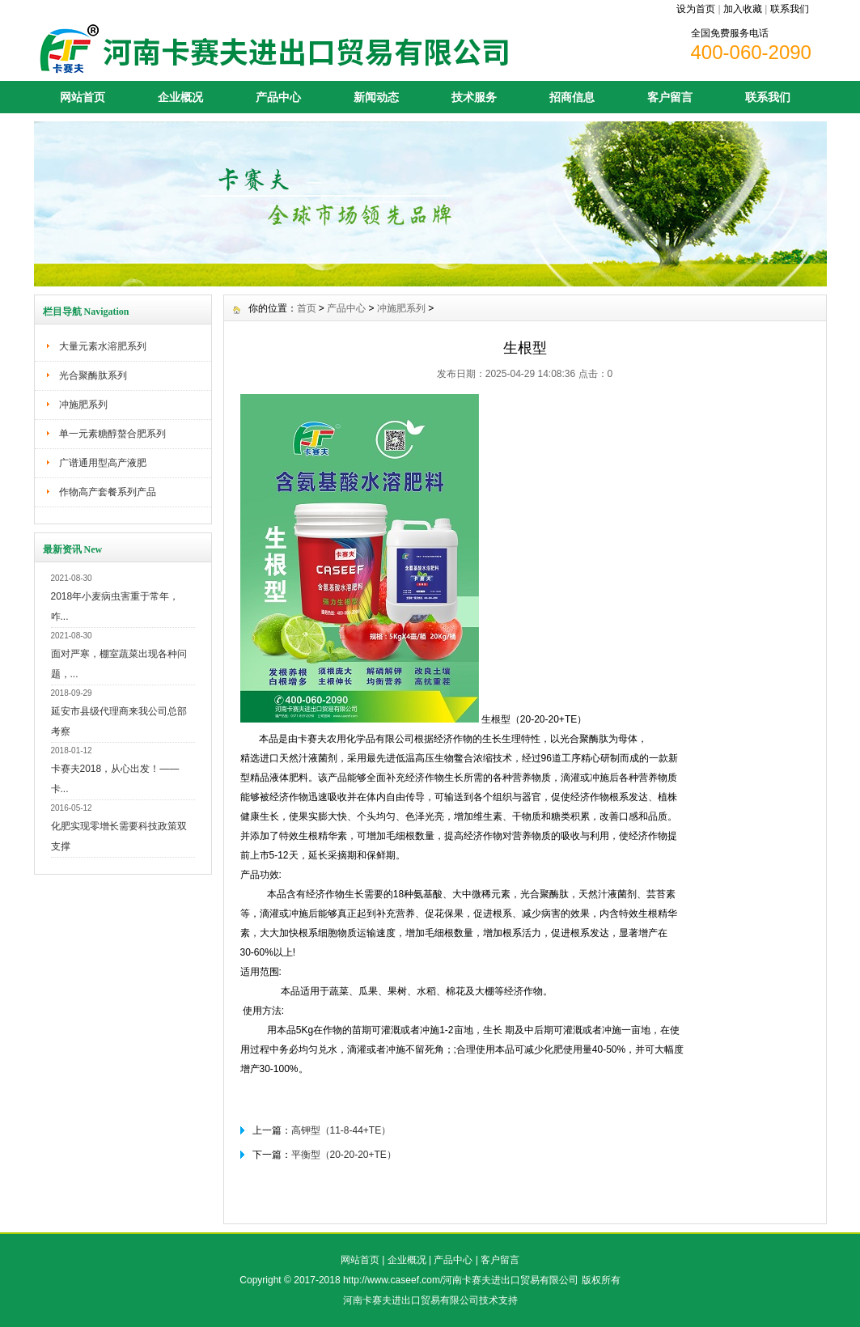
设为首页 (695, 9)
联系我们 (789, 9)
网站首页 (82, 97)
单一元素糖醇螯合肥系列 (112, 433)
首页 (306, 308)
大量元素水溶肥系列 (102, 346)
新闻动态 (376, 97)
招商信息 (572, 97)
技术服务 (474, 97)
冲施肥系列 (83, 404)
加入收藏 (742, 9)
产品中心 (278, 97)
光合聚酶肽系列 (93, 375)
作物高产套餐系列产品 (107, 492)
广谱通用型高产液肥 (102, 462)
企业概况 (180, 97)
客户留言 (670, 97)
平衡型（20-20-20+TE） (343, 1154)
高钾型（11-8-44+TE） (341, 1130)
